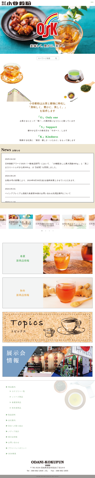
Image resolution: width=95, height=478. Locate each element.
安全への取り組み (15, 426)
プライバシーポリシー (17, 448)
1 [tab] (42, 231)
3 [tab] (49, 231)
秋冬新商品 (16, 408)
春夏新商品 (16, 402)
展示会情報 (12, 437)
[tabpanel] (47, 222)
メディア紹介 (13, 431)
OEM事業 (12, 454)
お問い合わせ (13, 442)
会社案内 (12, 420)
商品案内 (12, 387)
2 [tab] (45, 231)
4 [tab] (53, 231)
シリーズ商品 (17, 397)
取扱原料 (12, 415)
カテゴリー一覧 (18, 391)
